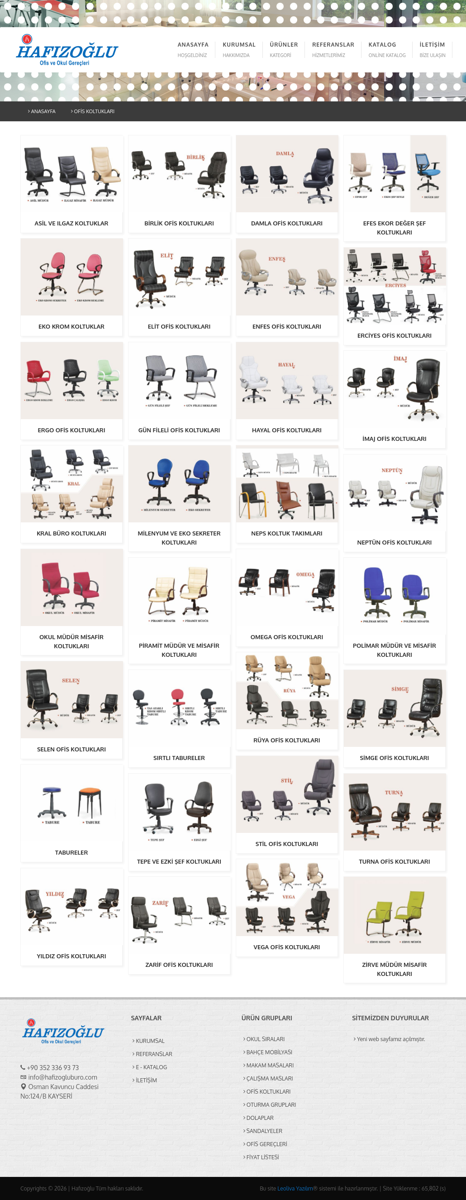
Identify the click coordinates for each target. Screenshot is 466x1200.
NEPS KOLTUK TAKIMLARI (286, 533)
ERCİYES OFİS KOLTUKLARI (394, 335)
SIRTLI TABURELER (179, 757)
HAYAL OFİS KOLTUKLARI (287, 430)
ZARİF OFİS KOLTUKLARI (179, 964)
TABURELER (71, 852)
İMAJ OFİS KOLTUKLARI (394, 438)
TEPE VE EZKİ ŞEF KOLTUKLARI (179, 861)
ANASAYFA (42, 111)
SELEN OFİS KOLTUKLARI (71, 749)
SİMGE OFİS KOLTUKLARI (394, 757)
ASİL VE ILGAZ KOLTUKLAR (72, 223)
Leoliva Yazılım (295, 1188)
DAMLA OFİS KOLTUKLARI (287, 223)
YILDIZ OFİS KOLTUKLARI (71, 956)
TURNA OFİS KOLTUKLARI (394, 861)
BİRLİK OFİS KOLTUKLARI (179, 223)
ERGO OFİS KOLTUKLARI (71, 430)
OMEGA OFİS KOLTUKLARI (287, 637)
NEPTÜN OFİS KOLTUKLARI (394, 542)
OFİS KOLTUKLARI (92, 111)
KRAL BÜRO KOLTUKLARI (71, 533)
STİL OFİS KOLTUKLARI (287, 843)
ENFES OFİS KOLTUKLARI (286, 326)
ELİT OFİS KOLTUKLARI (179, 326)
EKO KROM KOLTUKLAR (71, 326)
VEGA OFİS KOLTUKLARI (287, 947)
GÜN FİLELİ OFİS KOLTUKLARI (179, 430)
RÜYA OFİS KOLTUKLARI (286, 740)
